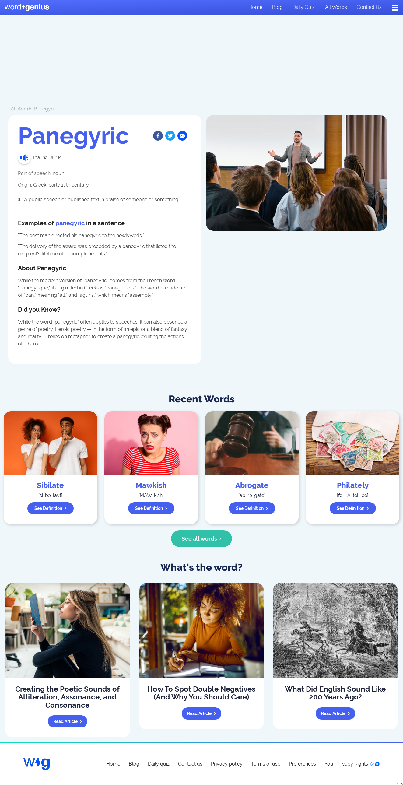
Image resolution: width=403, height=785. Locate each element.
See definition (50, 508)
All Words (22, 109)
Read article (67, 721)
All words (336, 7)
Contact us (369, 7)
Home (255, 7)
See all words (202, 538)
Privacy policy (227, 764)
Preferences (302, 764)
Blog (277, 7)
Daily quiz (304, 7)
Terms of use (265, 764)
